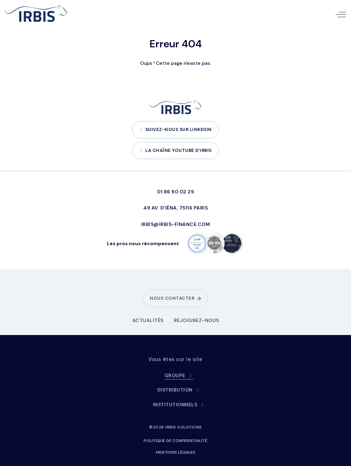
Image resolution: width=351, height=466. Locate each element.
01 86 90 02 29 (175, 192)
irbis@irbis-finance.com (175, 224)
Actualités (148, 323)
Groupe (179, 378)
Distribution (179, 393)
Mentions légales (175, 455)
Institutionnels (179, 408)
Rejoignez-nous (196, 323)
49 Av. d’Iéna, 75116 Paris (175, 208)
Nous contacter (172, 301)
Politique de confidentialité (175, 443)
